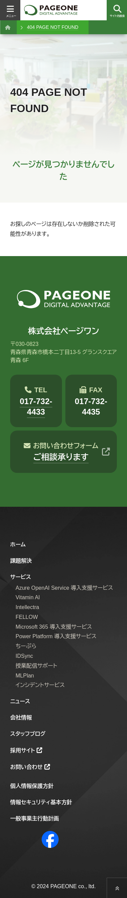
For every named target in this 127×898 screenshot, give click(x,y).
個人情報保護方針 (32, 786)
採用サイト (22, 750)
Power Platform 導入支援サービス (56, 636)
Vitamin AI (28, 597)
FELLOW (27, 617)
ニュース (20, 701)
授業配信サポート (36, 666)
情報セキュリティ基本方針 (41, 802)
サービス (20, 577)
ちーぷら (26, 646)
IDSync (24, 656)
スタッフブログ (27, 734)
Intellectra (27, 607)
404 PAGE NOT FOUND (52, 27)
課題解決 (21, 561)
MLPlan (25, 675)
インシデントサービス (40, 685)
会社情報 (21, 718)
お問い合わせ (26, 767)
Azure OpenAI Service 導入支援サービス (64, 588)
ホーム (18, 544)
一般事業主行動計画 (34, 818)
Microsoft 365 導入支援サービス (54, 627)
